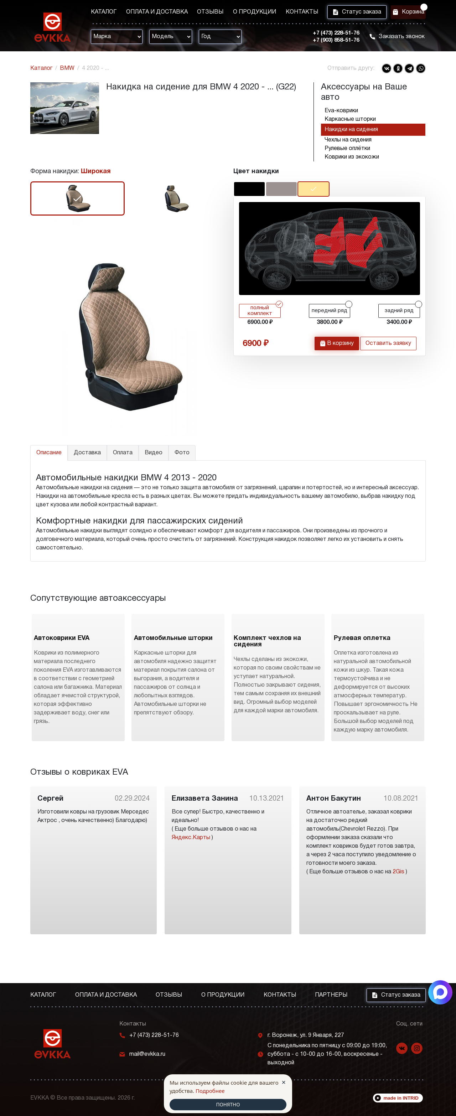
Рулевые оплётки (347, 148)
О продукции (243, 13)
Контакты (287, 13)
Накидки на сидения (351, 129)
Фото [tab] (182, 452)
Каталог (103, 13)
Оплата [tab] (123, 452)
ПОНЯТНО (228, 1104)
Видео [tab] (153, 452)
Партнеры (331, 995)
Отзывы (203, 13)
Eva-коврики (341, 110)
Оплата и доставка (153, 13)
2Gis (398, 911)
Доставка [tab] (87, 452)
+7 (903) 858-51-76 (328, 42)
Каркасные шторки (350, 119)
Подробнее (210, 1090)
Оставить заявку (388, 347)
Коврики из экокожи (352, 157)
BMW (67, 68)
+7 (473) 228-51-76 (328, 35)
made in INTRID (401, 1098)
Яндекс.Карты (191, 877)
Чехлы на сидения (348, 140)
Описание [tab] (49, 452)
